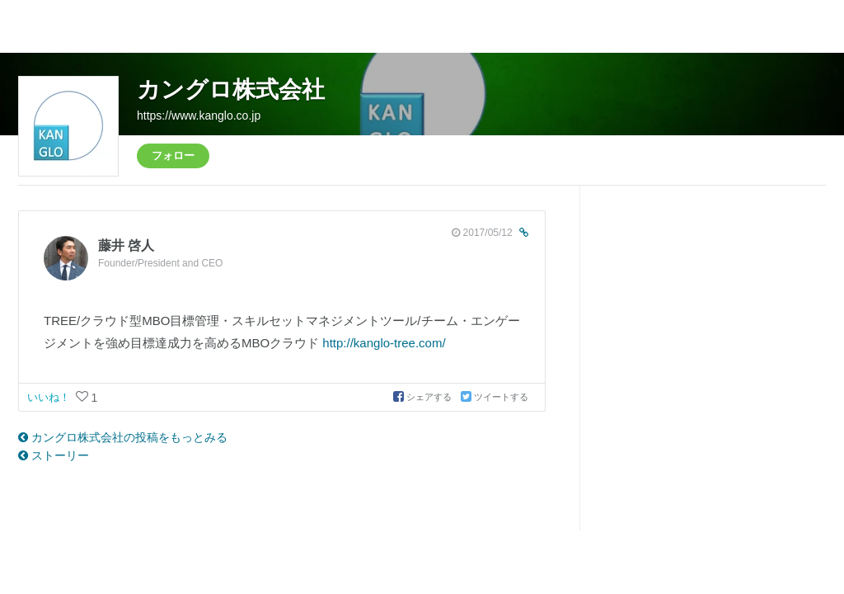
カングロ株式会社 (231, 89)
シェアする (423, 397)
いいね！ (50, 397)
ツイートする (494, 397)
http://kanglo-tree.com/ (383, 343)
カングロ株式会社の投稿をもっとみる (122, 437)
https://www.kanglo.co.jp (198, 115)
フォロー (173, 155)
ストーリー (53, 455)
